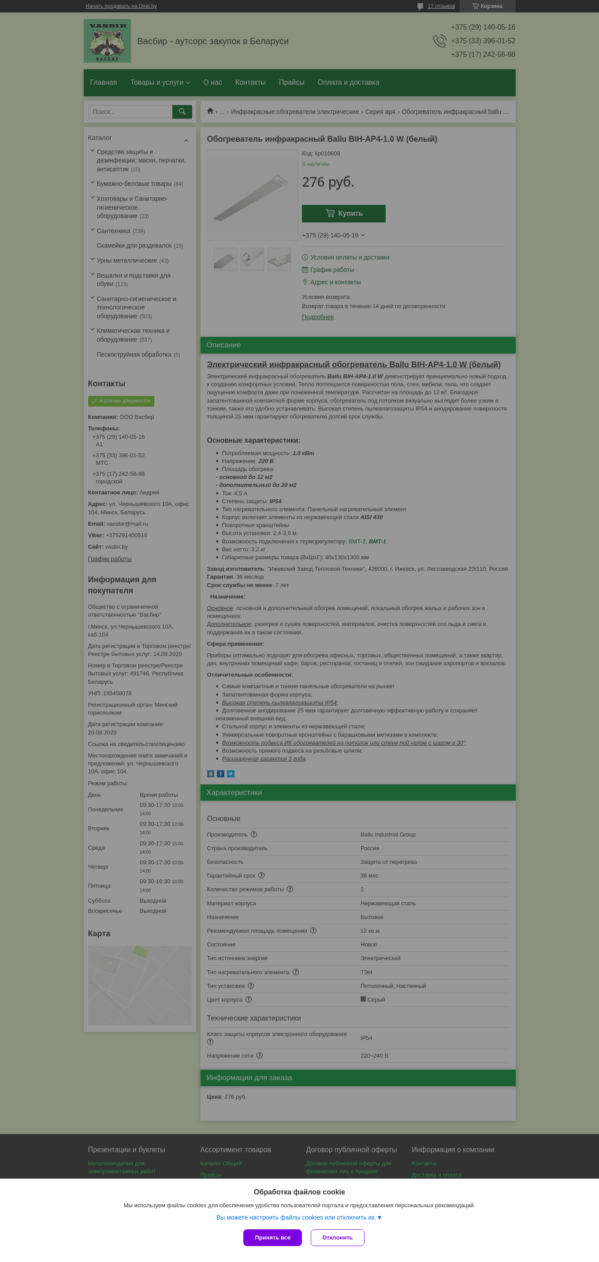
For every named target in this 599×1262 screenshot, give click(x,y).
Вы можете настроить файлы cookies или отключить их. (296, 1217)
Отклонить (337, 1237)
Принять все (272, 1237)
